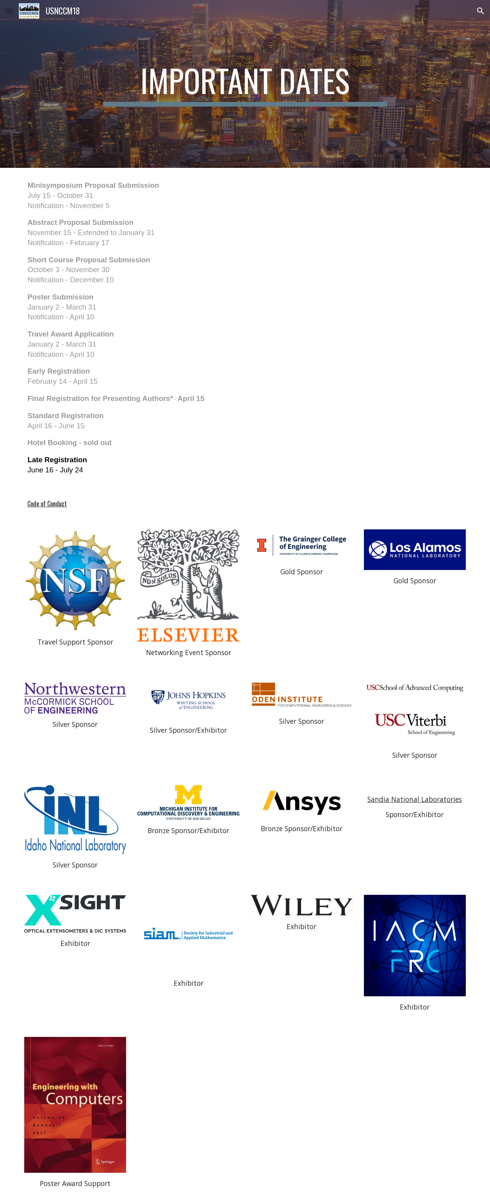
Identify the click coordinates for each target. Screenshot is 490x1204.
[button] (9, 10)
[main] (245, 84)
